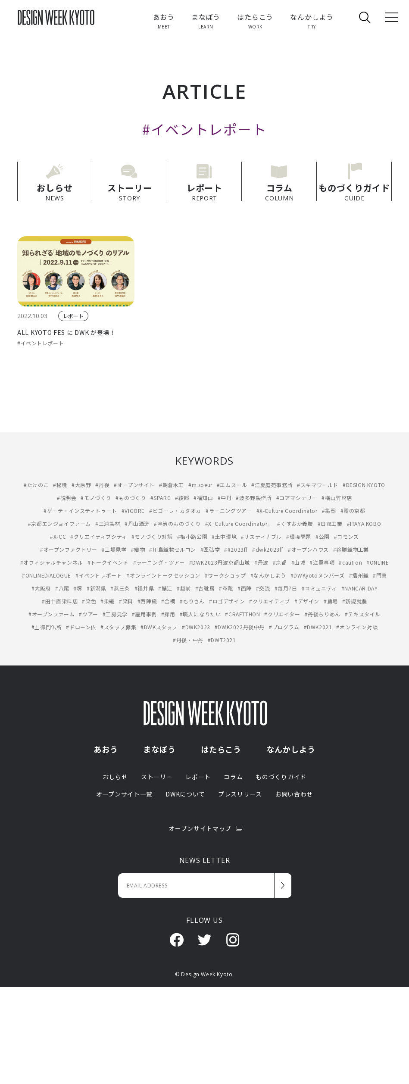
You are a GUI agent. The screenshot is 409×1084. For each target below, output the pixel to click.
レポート (73, 315)
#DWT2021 (222, 639)
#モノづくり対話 (152, 535)
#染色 (89, 600)
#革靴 (226, 587)
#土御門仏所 (46, 626)
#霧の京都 (352, 509)
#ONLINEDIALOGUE (46, 574)
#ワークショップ (225, 574)
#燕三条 (120, 587)
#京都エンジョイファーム (59, 522)
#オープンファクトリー (68, 548)
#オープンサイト (134, 483)
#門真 (380, 574)
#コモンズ (346, 535)
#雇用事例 (144, 613)
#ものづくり (131, 496)
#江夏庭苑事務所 (272, 483)
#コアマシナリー (297, 496)
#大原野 (81, 483)
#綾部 (182, 496)
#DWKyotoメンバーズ (317, 574)
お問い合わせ (294, 792)
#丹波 (261, 561)
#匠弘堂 (210, 548)
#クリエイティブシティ (98, 535)
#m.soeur (200, 483)
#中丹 (225, 496)
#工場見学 (114, 548)
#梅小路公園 (192, 535)
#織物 (138, 548)
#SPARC (160, 496)
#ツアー (88, 613)
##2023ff (236, 548)
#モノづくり (96, 496)
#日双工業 (330, 522)
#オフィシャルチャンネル (51, 561)
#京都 (280, 561)
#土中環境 (224, 535)
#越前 (184, 587)
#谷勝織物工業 (351, 548)
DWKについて (185, 792)
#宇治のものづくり (177, 522)
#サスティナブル (261, 535)
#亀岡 (329, 509)
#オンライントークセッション (163, 574)
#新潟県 (96, 587)
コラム (233, 776)
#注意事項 (321, 561)
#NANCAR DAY (359, 587)
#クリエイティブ (269, 600)
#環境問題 (298, 535)
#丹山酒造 (137, 522)
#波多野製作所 (254, 496)
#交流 (263, 587)
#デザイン (306, 600)
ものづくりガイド (281, 776)
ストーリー (157, 776)
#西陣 (244, 587)
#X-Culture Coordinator (287, 509)
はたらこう (221, 748)
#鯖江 (165, 587)
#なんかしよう (268, 574)
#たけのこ (36, 483)
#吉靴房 (205, 587)
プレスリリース (240, 792)
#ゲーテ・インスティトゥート (80, 509)
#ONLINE (377, 561)
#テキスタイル (363, 613)
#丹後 (102, 483)
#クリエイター (282, 613)
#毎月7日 (286, 587)
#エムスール (232, 483)
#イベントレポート (40, 342)
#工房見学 (115, 613)
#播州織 (358, 574)
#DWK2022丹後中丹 (240, 626)
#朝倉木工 (171, 483)
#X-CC (58, 535)
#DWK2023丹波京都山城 (219, 561)
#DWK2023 (196, 626)
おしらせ (115, 776)
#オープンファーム (51, 613)
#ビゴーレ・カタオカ (175, 509)
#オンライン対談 (357, 626)
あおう (106, 748)
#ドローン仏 (81, 626)
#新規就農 (354, 600)
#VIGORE (133, 509)
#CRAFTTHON (242, 613)
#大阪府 (41, 587)
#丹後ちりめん (322, 613)
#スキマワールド (317, 483)
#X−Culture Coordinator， (239, 522)
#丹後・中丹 (188, 639)
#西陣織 (147, 600)
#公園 (322, 535)
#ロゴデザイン (227, 600)
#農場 (331, 600)
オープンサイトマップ (204, 826)
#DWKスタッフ (159, 626)
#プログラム (284, 626)
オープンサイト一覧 (124, 792)
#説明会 (66, 496)
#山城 (298, 561)
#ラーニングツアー (229, 509)
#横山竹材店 (337, 496)
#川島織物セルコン (172, 548)
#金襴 (168, 600)
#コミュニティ (319, 587)
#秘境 (60, 483)
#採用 (168, 613)
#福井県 (144, 587)
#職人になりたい (200, 613)
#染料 (126, 600)
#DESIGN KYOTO (364, 483)
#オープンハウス (308, 548)
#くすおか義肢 (295, 522)
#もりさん (192, 600)
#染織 (107, 600)
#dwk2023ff (268, 548)
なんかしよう (290, 748)
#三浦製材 (107, 522)
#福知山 (203, 496)
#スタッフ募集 (118, 626)
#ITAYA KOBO (364, 522)
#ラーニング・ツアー (159, 561)
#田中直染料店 (60, 600)
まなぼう (159, 748)
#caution (350, 561)
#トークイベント (108, 561)
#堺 (78, 587)
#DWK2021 (318, 626)
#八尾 (62, 587)
